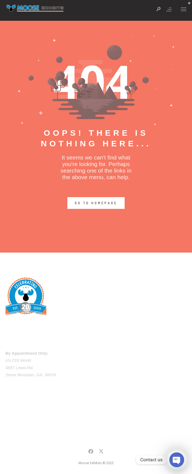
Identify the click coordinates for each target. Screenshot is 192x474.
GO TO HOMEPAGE (96, 203)
